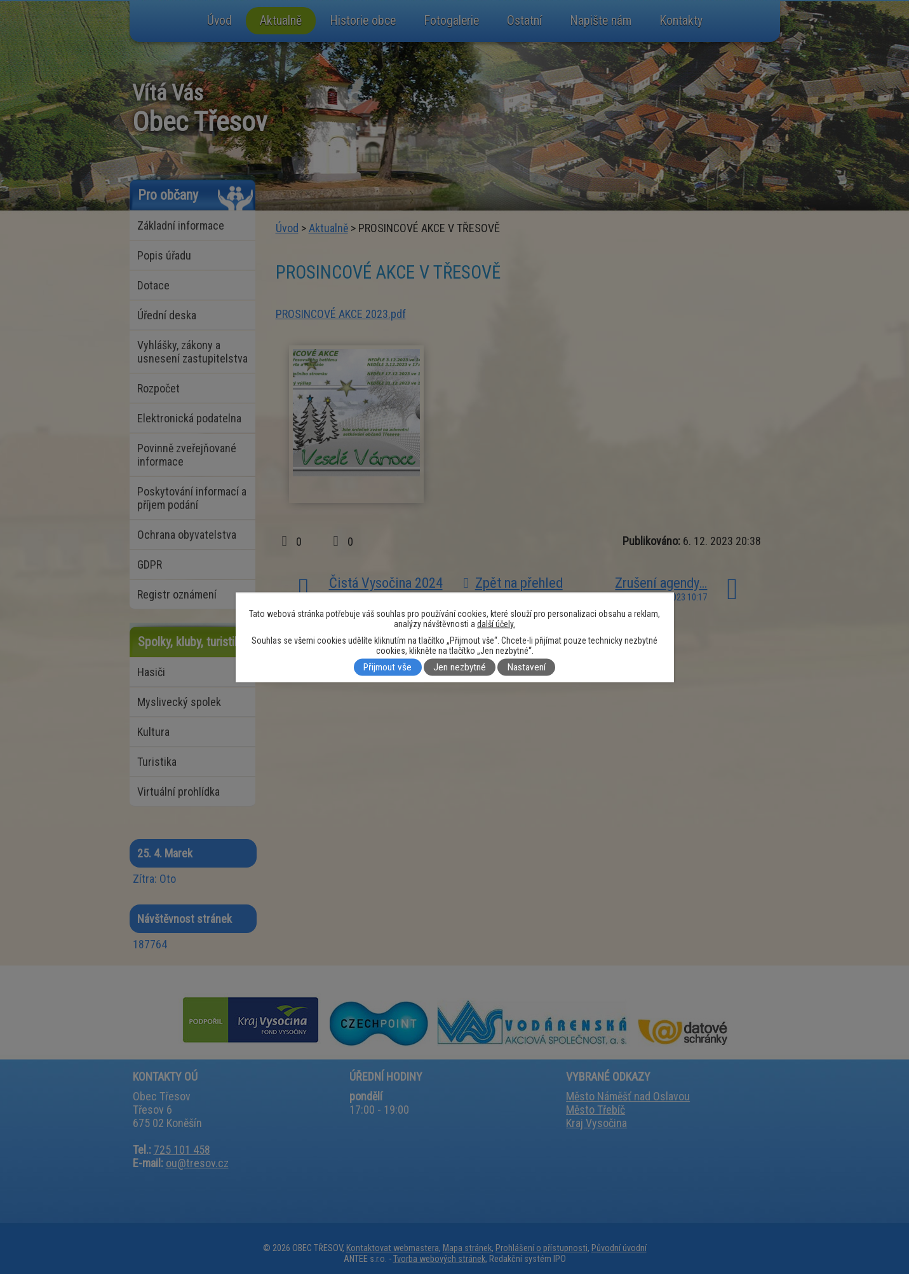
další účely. (496, 623)
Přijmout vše (387, 667)
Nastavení (527, 667)
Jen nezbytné (459, 667)
